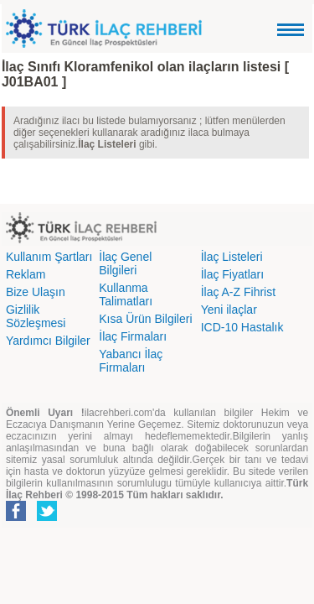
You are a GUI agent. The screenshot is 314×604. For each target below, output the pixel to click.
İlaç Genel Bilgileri (125, 263)
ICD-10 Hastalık (242, 327)
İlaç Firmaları (133, 336)
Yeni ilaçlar (229, 309)
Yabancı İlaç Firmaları (130, 360)
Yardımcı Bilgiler (48, 340)
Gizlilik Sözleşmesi (36, 316)
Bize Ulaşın (35, 292)
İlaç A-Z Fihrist (238, 292)
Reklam (25, 274)
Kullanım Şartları (49, 256)
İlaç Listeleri (232, 256)
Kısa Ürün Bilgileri (145, 318)
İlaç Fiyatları (232, 274)
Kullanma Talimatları (125, 294)
